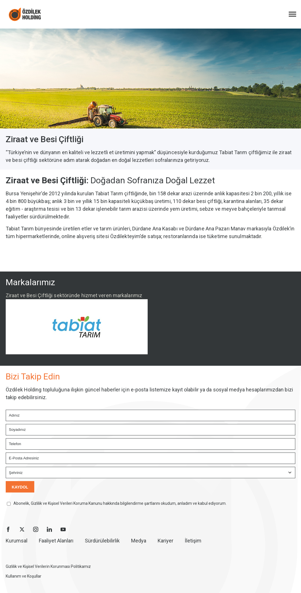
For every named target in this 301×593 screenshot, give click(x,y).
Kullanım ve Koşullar (23, 576)
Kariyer (165, 541)
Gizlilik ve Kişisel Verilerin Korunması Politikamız (48, 566)
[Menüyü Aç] (292, 14)
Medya (138, 541)
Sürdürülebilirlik (102, 541)
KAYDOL (20, 487)
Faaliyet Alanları (56, 541)
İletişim (193, 541)
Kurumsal (16, 541)
